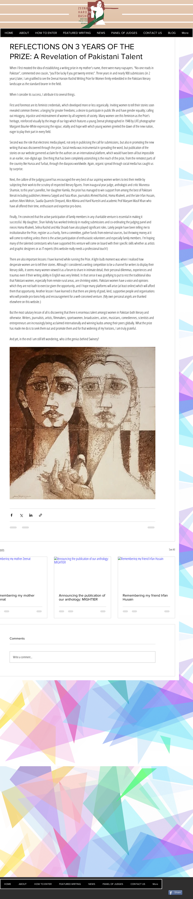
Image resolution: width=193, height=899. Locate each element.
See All (172, 549)
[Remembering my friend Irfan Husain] (146, 573)
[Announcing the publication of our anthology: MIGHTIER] (82, 573)
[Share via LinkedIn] (31, 515)
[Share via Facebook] (11, 515)
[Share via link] (40, 515)
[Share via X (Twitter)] (21, 515)
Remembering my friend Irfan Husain (145, 597)
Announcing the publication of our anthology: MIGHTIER (82, 597)
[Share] (175, 892)
